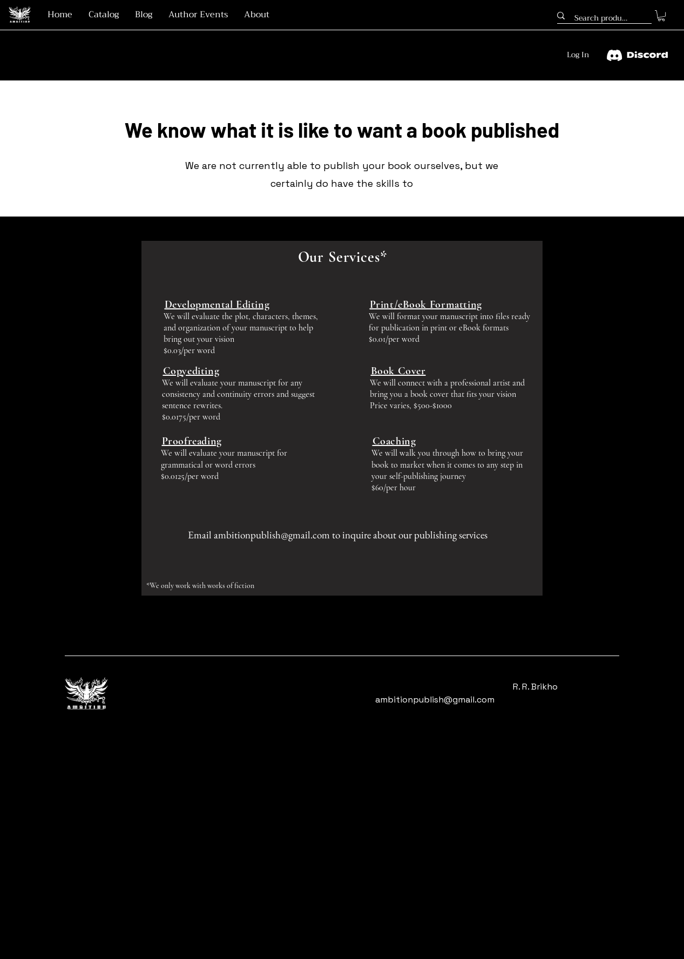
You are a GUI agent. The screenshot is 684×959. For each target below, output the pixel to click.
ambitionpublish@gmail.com (272, 535)
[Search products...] (601, 18)
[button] (661, 15)
